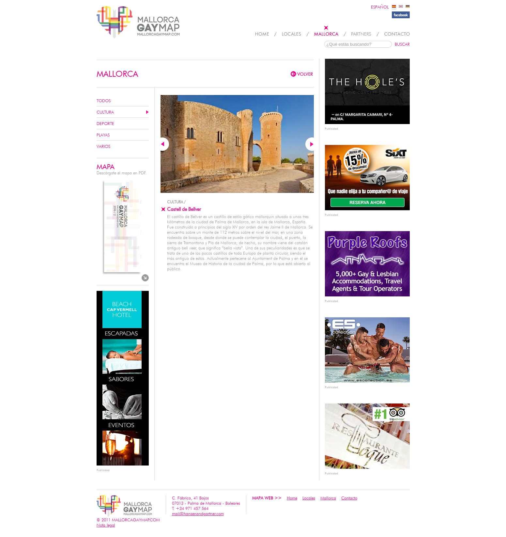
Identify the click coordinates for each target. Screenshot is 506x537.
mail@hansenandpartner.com (198, 513)
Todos (104, 100)
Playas (103, 134)
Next (309, 144)
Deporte (105, 123)
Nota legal (106, 525)
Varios (103, 146)
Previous (165, 144)
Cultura (105, 112)
